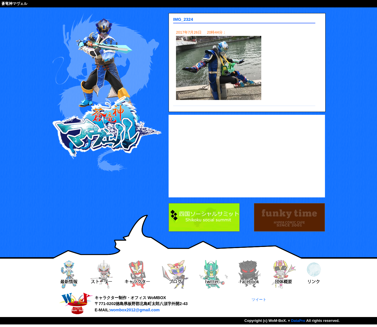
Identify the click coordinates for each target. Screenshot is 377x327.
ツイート (259, 299)
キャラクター (137, 274)
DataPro (298, 320)
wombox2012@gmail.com (135, 310)
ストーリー (101, 274)
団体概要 (284, 274)
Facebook (249, 274)
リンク (314, 274)
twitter (213, 274)
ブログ (175, 274)
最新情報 (68, 274)
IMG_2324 (183, 19)
